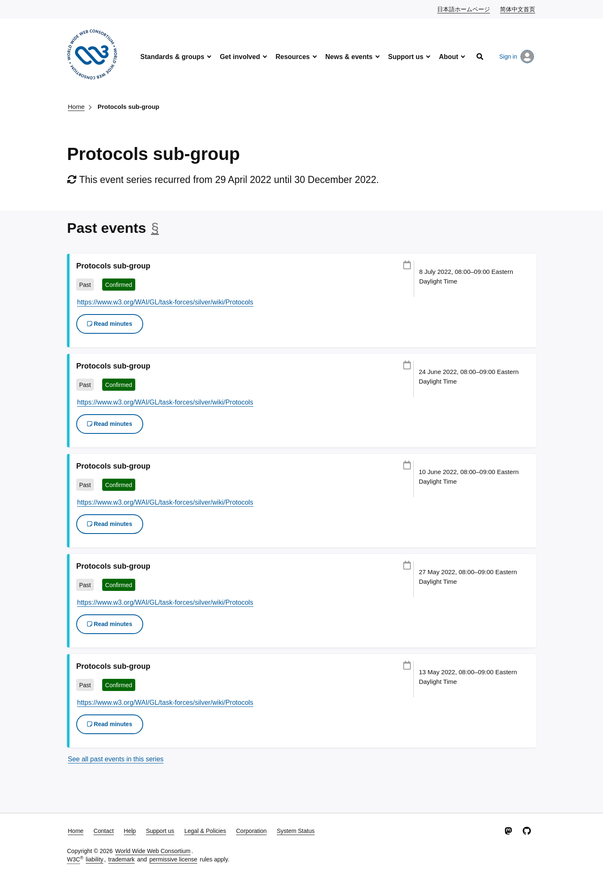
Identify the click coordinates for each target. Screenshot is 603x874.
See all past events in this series (116, 759)
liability (94, 859)
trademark (121, 859)
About (448, 56)
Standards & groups (172, 56)
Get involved (240, 56)
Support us (405, 56)
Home (76, 106)
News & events (349, 56)
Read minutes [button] (109, 323)
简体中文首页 (518, 9)
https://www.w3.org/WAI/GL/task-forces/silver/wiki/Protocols (165, 302)
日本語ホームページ (464, 9)
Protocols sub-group (129, 106)
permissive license (173, 859)
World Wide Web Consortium (153, 851)
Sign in (516, 56)
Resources (293, 56)
